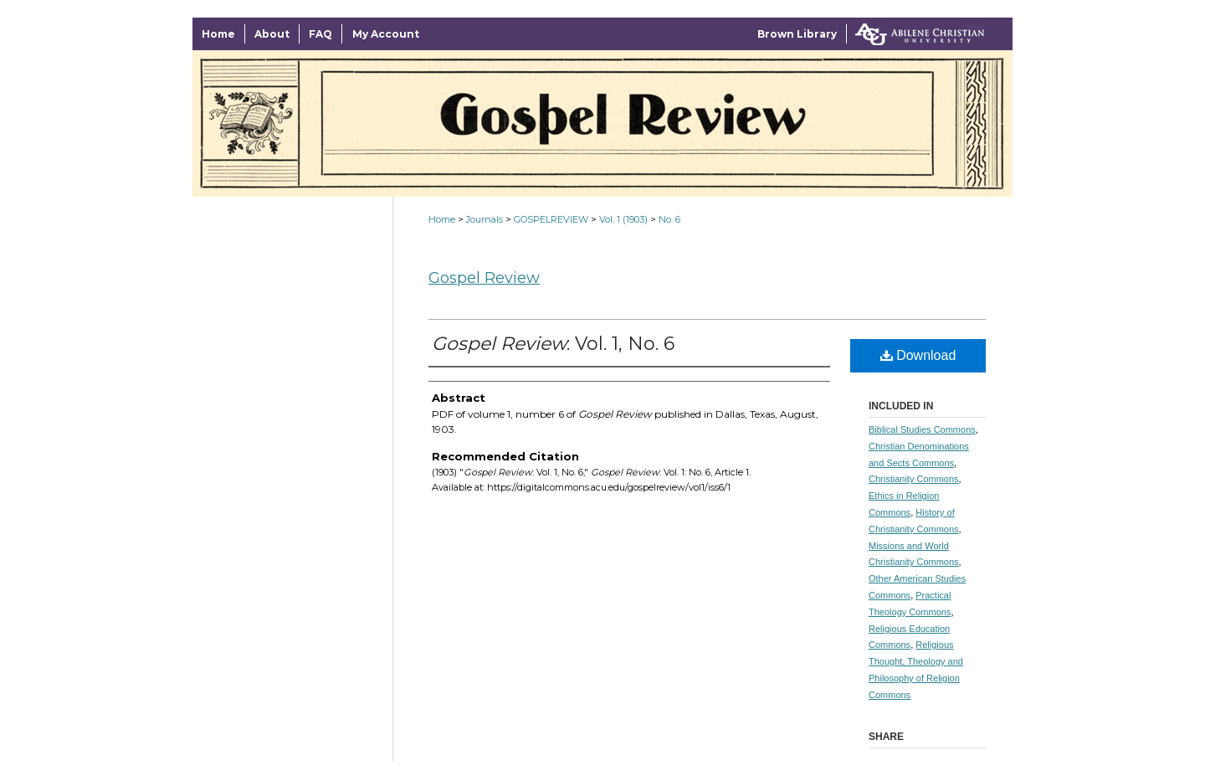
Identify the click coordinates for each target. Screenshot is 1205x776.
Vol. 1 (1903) (623, 219)
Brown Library (797, 34)
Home (441, 219)
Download (918, 355)
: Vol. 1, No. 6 (553, 343)
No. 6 (669, 219)
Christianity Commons (914, 479)
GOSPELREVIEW (551, 219)
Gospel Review (484, 278)
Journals (484, 219)
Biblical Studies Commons (922, 429)
